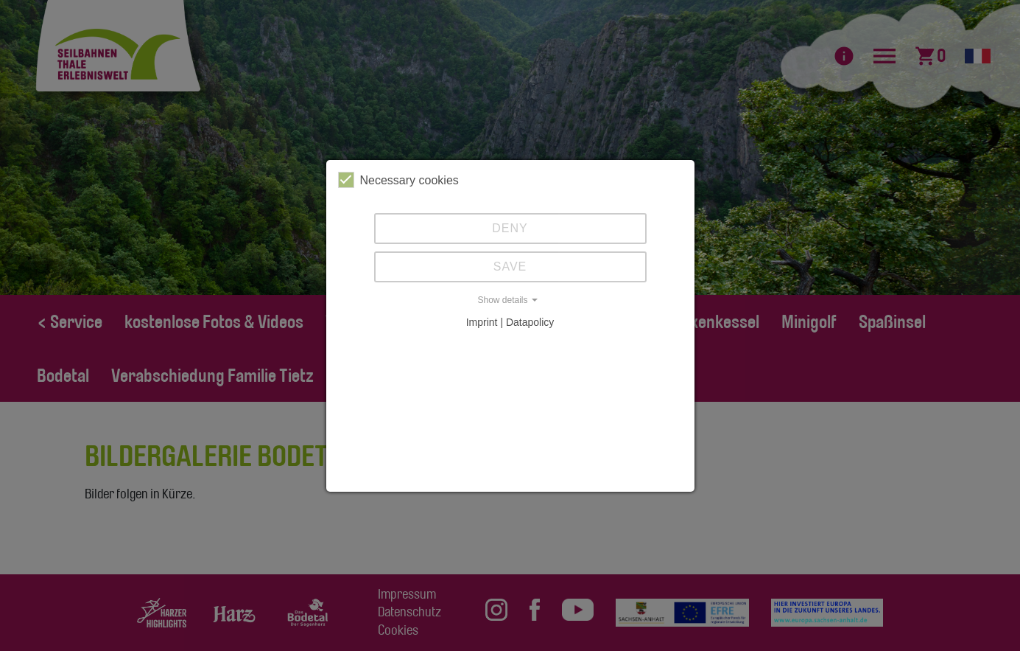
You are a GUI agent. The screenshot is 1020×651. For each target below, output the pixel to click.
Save (510, 266)
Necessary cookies (398, 180)
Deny (509, 228)
